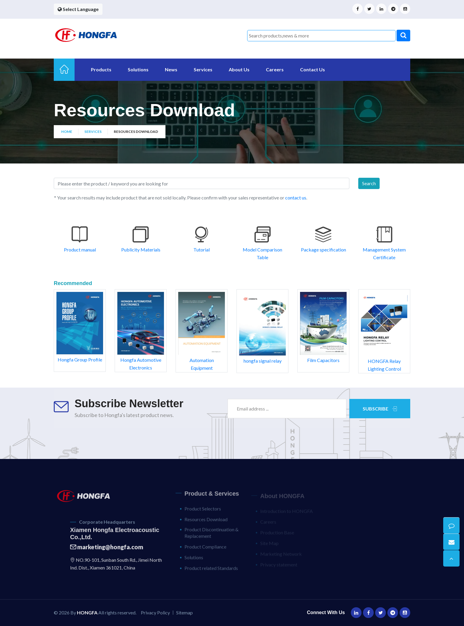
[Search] (201, 183)
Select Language (78, 9)
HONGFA (87, 612)
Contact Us (312, 69)
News (171, 69)
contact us (295, 197)
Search (369, 183)
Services (203, 69)
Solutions (138, 69)
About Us (239, 69)
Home (66, 131)
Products (101, 69)
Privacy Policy (155, 612)
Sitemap (184, 612)
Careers (275, 69)
